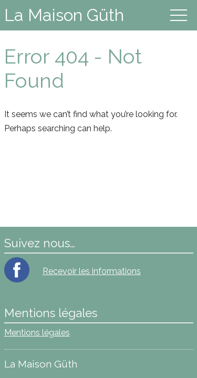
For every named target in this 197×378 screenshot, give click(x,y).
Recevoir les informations (92, 271)
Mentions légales (37, 333)
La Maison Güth (64, 15)
